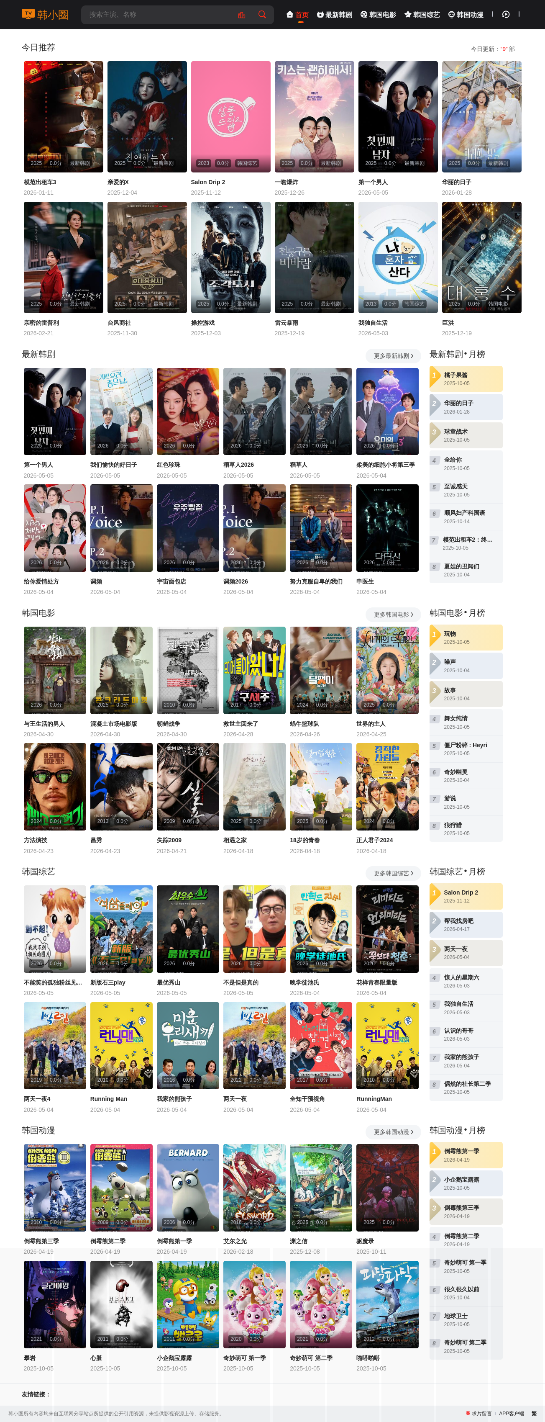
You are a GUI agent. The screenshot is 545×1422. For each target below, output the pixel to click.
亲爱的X (118, 182)
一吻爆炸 (286, 182)
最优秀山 (168, 982)
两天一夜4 (37, 1098)
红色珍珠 (168, 464)
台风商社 (119, 322)
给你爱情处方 (41, 581)
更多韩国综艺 (394, 873)
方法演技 (35, 840)
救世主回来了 (240, 723)
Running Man (109, 1098)
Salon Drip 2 (208, 182)
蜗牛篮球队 (304, 723)
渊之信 (298, 1241)
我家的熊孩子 (174, 1098)
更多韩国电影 (394, 614)
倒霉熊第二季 (107, 1241)
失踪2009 (169, 840)
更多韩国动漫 (394, 1132)
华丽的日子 (456, 182)
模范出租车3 (40, 182)
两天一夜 (235, 1098)
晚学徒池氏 (304, 982)
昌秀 (96, 840)
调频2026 (235, 581)
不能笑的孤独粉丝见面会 (55, 982)
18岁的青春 (305, 840)
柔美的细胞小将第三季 (385, 464)
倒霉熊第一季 (174, 1241)
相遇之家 (235, 840)
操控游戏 (203, 322)
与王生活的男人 (44, 723)
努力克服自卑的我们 (316, 581)
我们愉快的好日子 (113, 464)
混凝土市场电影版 (113, 723)
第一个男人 (373, 182)
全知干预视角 (307, 1098)
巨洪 (448, 322)
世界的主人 (371, 723)
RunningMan (374, 1098)
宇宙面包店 (171, 581)
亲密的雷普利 (41, 322)
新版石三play (107, 982)
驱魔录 (365, 1241)
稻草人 (298, 464)
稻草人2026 (238, 464)
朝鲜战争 (168, 723)
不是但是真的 (240, 982)
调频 (96, 581)
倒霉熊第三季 (41, 1241)
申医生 (365, 581)
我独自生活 (373, 322)
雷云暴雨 (286, 322)
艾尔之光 (235, 1241)
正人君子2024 (374, 840)
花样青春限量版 (376, 982)
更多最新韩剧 (394, 355)
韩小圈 (45, 15)
